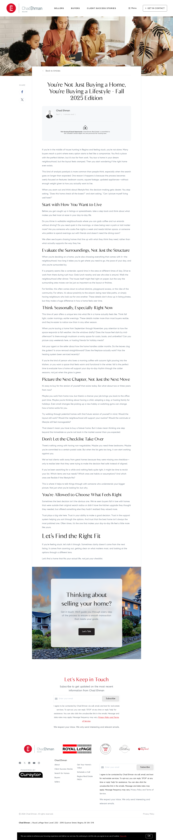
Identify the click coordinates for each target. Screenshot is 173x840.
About (57, 765)
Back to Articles (53, 71)
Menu (132, 8)
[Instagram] (39, 763)
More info (123, 836)
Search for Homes (62, 773)
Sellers (59, 8)
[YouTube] (34, 763)
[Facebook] (20, 763)
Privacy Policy (148, 814)
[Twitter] (25, 763)
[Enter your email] (80, 698)
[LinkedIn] (29, 763)
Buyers (75, 8)
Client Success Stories (101, 8)
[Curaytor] (31, 777)
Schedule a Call (83, 772)
